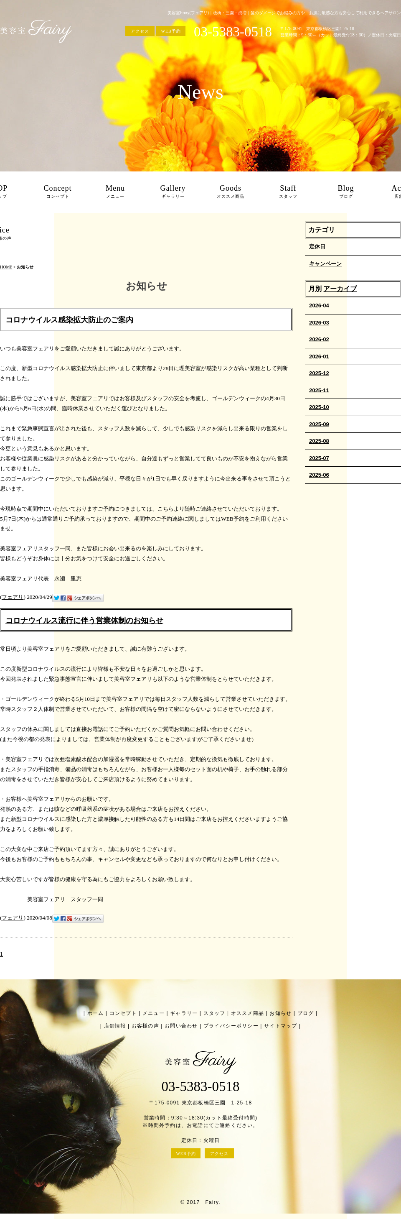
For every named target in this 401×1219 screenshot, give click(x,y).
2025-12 (319, 373)
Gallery (173, 192)
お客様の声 (145, 1026)
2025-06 (319, 475)
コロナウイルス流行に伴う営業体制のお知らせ (84, 620)
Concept (57, 192)
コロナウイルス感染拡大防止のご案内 (69, 320)
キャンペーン (325, 264)
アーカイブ (340, 288)
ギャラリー (184, 1013)
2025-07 (319, 458)
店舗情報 (115, 1026)
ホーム (95, 1013)
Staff (288, 192)
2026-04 (319, 305)
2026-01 (319, 356)
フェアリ (12, 597)
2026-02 (319, 339)
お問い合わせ (181, 1026)
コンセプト (123, 1013)
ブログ (305, 1013)
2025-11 (319, 390)
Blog (346, 192)
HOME (6, 267)
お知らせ (280, 1013)
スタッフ (214, 1013)
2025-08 (319, 441)
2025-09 (319, 424)
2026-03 (319, 322)
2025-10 (319, 407)
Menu (115, 192)
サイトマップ (280, 1026)
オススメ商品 (247, 1013)
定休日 (317, 246)
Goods (230, 192)
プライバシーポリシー (231, 1026)
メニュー (153, 1013)
